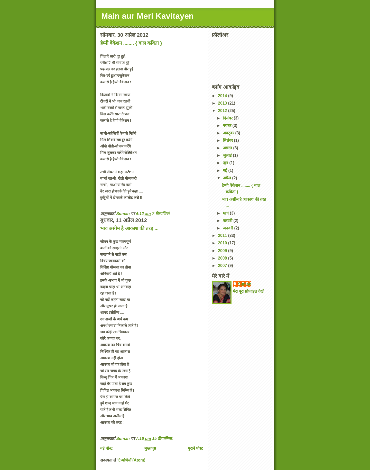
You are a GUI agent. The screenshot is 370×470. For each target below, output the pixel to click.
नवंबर (227, 125)
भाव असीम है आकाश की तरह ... (129, 228)
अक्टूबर (229, 133)
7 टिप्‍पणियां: (162, 213)
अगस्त (228, 148)
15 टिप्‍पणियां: (163, 438)
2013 (223, 103)
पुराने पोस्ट (195, 448)
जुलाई (228, 155)
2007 (223, 265)
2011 (223, 235)
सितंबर (228, 140)
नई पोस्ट (106, 448)
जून (226, 163)
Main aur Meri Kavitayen (147, 16)
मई (225, 170)
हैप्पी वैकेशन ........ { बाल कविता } (131, 43)
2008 (223, 258)
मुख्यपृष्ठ (150, 448)
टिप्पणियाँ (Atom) (131, 460)
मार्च (226, 213)
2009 (223, 250)
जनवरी (228, 228)
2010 (223, 243)
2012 (223, 110)
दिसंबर (228, 118)
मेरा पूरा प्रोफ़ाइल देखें (248, 291)
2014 (223, 96)
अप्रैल (227, 178)
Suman (244, 284)
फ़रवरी (228, 220)
